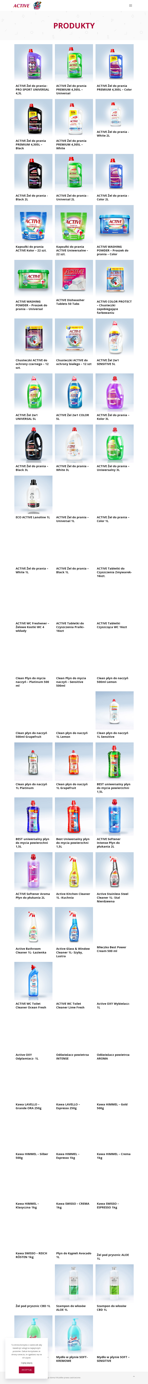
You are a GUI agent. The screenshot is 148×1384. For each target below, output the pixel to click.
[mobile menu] (130, 5)
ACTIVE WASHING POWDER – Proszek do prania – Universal (31, 305)
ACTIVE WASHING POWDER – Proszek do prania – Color (112, 250)
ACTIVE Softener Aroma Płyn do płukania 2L (33, 895)
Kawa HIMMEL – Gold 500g (112, 1106)
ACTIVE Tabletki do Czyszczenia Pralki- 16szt (70, 627)
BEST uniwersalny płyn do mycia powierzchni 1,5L (113, 788)
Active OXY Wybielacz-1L (113, 1005)
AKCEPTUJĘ (27, 1370)
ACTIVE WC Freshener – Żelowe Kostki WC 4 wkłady (32, 627)
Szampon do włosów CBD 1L (111, 1308)
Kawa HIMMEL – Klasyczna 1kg (27, 1205)
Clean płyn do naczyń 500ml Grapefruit (31, 735)
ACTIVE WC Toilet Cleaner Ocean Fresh (31, 1005)
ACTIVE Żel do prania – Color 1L (113, 519)
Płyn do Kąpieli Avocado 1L (73, 1255)
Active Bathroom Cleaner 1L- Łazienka (31, 950)
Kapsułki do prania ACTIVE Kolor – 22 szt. (31, 248)
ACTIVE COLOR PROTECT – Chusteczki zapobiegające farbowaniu (114, 307)
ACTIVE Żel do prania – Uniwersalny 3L (113, 468)
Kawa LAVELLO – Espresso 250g (68, 1106)
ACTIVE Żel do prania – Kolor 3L (113, 417)
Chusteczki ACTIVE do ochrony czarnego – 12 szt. (32, 364)
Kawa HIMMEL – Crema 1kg (114, 1156)
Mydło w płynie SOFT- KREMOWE (72, 1359)
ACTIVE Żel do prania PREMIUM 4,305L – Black (31, 144)
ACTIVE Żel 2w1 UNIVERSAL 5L (27, 417)
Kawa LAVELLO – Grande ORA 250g (28, 1106)
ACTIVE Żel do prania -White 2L (113, 133)
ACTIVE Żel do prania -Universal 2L (72, 197)
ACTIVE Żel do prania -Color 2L (113, 197)
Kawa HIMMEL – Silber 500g (32, 1156)
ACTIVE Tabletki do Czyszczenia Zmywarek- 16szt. (114, 572)
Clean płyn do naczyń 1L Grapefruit (72, 786)
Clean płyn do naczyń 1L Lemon (72, 735)
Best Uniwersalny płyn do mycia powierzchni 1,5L (73, 842)
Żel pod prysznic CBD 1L (33, 1306)
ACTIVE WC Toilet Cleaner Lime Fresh (70, 1005)
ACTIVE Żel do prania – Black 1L (72, 570)
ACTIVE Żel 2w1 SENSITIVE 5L (108, 362)
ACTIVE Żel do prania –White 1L (32, 570)
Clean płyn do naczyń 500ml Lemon (112, 680)
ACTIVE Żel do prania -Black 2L (32, 197)
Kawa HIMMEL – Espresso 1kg (67, 1156)
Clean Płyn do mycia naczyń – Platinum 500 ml (32, 681)
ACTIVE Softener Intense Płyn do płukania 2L (108, 842)
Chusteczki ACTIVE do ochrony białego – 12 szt (74, 362)
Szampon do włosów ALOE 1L (71, 1308)
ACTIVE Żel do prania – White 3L (72, 468)
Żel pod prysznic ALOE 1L (113, 1256)
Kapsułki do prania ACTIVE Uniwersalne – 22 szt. (72, 250)
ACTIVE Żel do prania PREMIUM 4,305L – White (71, 144)
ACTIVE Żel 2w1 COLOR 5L (72, 417)
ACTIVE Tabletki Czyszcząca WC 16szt (112, 625)
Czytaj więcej (26, 1363)
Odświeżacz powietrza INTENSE (72, 1056)
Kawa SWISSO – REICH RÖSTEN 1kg (31, 1255)
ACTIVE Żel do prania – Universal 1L (72, 519)
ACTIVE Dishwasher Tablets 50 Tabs (70, 302)
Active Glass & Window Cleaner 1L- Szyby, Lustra (73, 952)
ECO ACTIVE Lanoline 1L (33, 517)
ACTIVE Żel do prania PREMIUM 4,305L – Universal (71, 89)
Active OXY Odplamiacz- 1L (27, 1056)
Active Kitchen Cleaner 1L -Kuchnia (73, 895)
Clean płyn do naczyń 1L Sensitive (112, 735)
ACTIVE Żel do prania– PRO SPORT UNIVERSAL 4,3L (32, 89)
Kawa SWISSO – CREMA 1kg (72, 1205)
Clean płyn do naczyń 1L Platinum (31, 786)
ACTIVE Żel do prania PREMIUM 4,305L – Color (114, 87)
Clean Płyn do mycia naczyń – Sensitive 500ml (71, 681)
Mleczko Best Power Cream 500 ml (111, 949)
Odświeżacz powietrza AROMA (113, 1056)
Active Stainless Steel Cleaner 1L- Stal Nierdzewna (112, 897)
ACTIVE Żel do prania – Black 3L (32, 468)
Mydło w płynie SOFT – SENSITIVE (113, 1359)
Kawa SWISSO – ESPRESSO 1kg (108, 1205)
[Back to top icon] (134, 1376)
